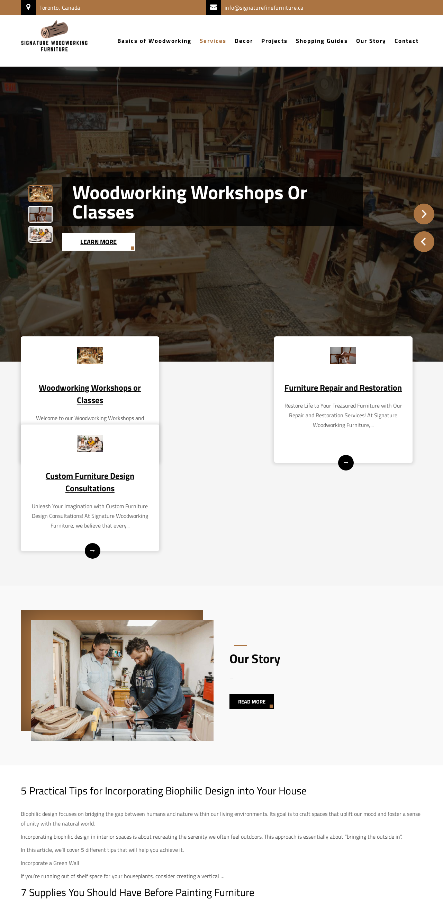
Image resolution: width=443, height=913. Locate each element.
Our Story (371, 40)
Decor (244, 40)
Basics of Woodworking (154, 40)
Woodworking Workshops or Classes (189, 201)
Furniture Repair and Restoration (221, 391)
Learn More (99, 241)
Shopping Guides (322, 40)
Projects (274, 40)
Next (424, 214)
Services (213, 40)
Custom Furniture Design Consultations (360, 391)
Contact (407, 40)
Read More (251, 621)
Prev (424, 241)
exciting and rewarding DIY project (129, 835)
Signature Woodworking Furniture (221, 903)
